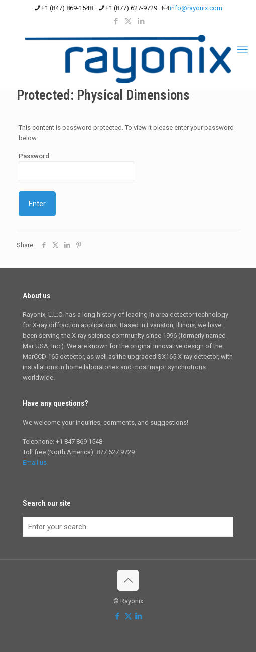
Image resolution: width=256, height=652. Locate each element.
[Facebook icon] (115, 21)
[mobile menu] (242, 49)
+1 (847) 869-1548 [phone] (67, 8)
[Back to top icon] (128, 580)
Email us (35, 462)
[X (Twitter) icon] (128, 21)
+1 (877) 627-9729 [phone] (131, 8)
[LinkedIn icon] (141, 21)
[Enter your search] (128, 527)
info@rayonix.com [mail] (196, 8)
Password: (76, 166)
